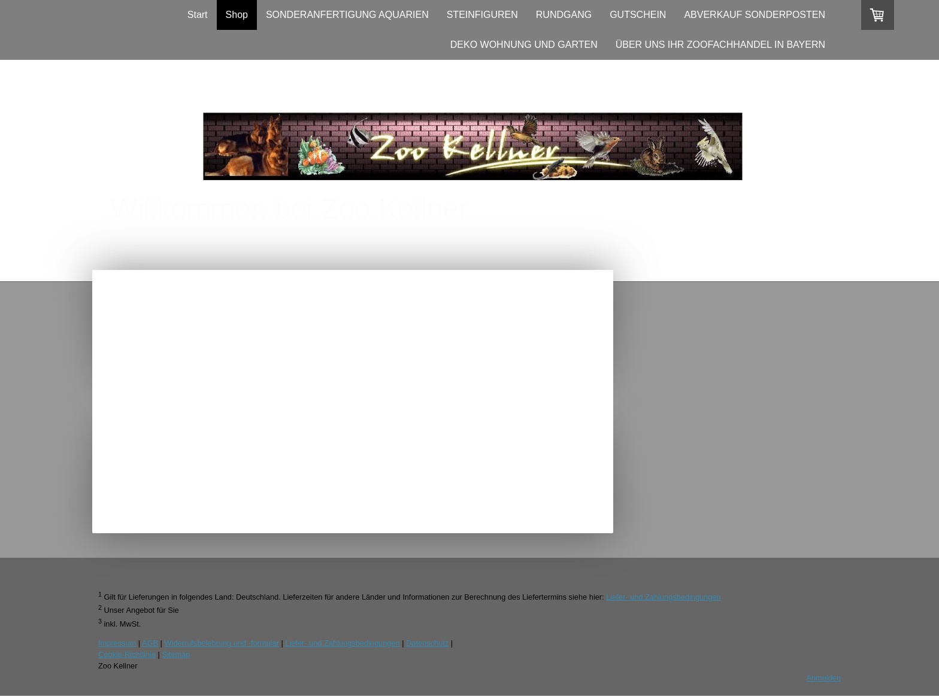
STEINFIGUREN (482, 15)
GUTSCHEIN (638, 15)
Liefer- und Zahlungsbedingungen (663, 596)
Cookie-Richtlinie (127, 654)
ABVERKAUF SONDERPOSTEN (754, 15)
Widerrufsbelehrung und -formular (222, 643)
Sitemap (176, 654)
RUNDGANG (564, 15)
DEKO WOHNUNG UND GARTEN (524, 44)
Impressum (117, 643)
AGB (150, 643)
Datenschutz (427, 643)
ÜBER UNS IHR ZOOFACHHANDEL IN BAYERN (720, 44)
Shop (237, 15)
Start (197, 15)
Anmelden (823, 677)
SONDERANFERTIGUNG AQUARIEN (347, 15)
